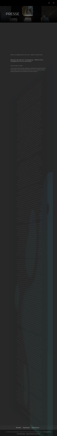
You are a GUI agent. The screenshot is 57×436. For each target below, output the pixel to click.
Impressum (26, 427)
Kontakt (18, 427)
